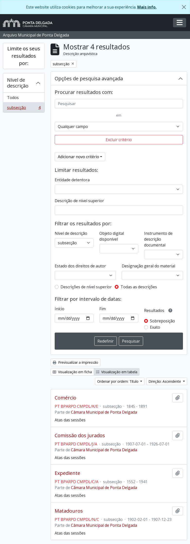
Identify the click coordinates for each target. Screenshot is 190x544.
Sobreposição (162, 321)
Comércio (65, 398)
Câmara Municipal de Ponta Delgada (104, 412)
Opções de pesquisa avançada (89, 78)
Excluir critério (119, 139)
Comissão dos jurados (80, 435)
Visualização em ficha (72, 372)
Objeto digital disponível (111, 236)
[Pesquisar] (119, 103)
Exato (155, 327)
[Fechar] (184, 7)
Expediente (67, 473)
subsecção (24, 108)
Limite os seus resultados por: (23, 55)
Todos (13, 97)
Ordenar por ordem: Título (118, 381)
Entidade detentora (72, 179)
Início (59, 308)
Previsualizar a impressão (75, 362)
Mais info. (146, 7)
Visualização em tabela (116, 372)
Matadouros (69, 511)
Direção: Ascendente (165, 381)
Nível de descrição (17, 83)
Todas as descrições (139, 287)
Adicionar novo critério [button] (78, 156)
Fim (102, 308)
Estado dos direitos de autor (80, 266)
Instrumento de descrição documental (158, 239)
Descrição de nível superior (79, 200)
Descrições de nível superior (86, 287)
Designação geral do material (148, 266)
